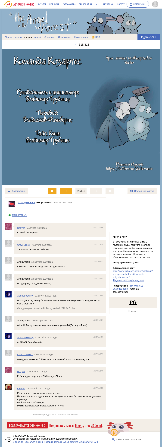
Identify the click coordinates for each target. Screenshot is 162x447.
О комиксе (49, 37)
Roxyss (21, 228)
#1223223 (98, 278)
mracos (21, 388)
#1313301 (98, 354)
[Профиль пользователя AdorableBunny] (9, 294)
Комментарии (81, 37)
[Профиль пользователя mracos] (9, 387)
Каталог (42, 4)
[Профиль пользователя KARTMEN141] (9, 353)
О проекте (18, 442)
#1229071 (98, 320)
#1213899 (98, 244)
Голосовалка (69, 4)
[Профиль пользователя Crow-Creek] (9, 243)
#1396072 (98, 388)
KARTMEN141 (25, 354)
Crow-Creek (23, 244)
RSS (97, 37)
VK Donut (96, 425)
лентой (37, 37)
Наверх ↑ (133, 311)
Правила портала (53, 442)
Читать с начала (13, 37)
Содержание (64, 37)
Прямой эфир (85, 4)
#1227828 (98, 295)
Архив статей (86, 442)
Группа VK (108, 4)
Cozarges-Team (120, 288)
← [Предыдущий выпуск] (75, 44)
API (97, 4)
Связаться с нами (34, 442)
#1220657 (98, 261)
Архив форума (70, 442)
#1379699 (98, 371)
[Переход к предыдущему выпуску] (22, 117)
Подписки (54, 4)
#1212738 (98, 227)
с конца (28, 37)
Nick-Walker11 (136, 285)
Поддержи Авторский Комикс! (27, 425)
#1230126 (98, 337)
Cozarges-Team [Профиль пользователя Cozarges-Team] (26, 202)
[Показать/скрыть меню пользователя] (155, 4)
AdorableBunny (25, 295)
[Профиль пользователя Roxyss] (9, 226)
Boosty (121, 4)
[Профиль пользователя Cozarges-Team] (12, 204)
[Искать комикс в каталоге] (113, 439)
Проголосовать (19, 215)
